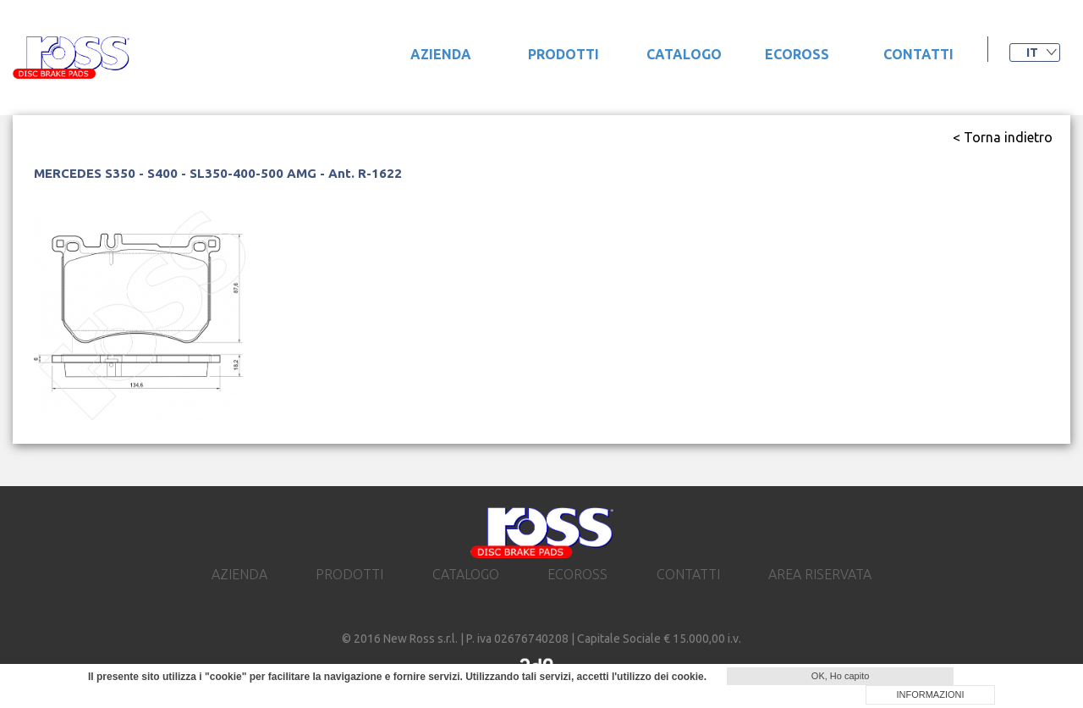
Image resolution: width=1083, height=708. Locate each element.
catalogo (684, 54)
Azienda (440, 54)
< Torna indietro (1003, 137)
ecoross (797, 54)
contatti (918, 54)
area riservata (819, 574)
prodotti (563, 54)
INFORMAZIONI (930, 694)
